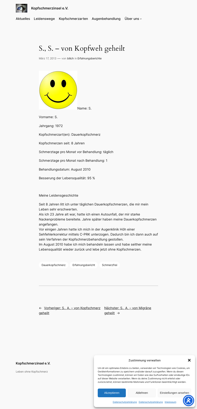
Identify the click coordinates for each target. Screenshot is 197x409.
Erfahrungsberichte (90, 58)
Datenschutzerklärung (125, 402)
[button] (189, 360)
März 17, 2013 (47, 58)
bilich (70, 58)
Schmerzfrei (109, 265)
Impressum (170, 402)
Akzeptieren (111, 392)
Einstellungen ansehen (174, 392)
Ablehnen (142, 392)
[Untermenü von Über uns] (141, 19)
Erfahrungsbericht (84, 265)
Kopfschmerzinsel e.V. (49, 8)
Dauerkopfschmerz (54, 265)
